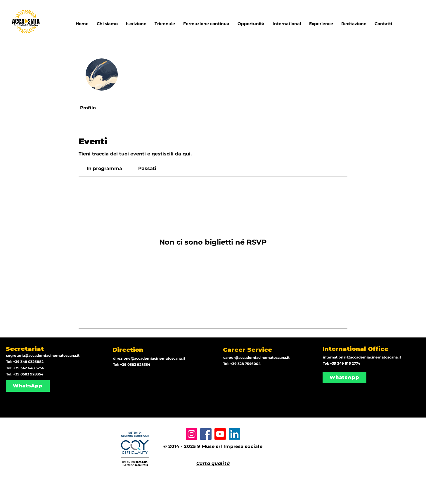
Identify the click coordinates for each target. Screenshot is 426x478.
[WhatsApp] (28, 386)
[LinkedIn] (234, 434)
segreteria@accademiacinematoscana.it (42, 355)
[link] (104, 168)
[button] (287, 21)
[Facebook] (206, 434)
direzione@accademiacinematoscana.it (149, 358)
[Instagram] (191, 434)
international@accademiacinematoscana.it (362, 357)
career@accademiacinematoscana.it (256, 357)
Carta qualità (213, 463)
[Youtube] (220, 434)
